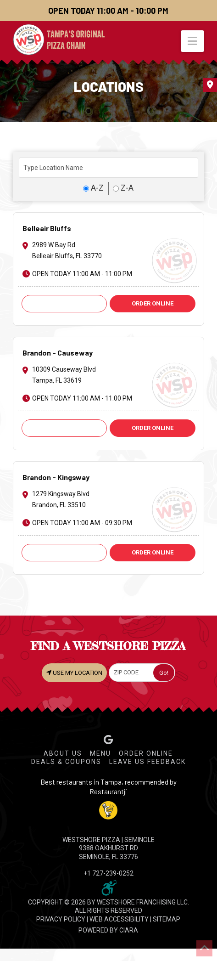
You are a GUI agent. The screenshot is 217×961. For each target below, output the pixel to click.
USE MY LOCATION (74, 672)
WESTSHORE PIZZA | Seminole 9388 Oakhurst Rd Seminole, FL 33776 (108, 848)
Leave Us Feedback (147, 761)
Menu (100, 753)
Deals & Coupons (66, 761)
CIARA (128, 930)
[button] (192, 41)
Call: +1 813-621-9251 (64, 427)
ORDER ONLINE (152, 303)
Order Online (146, 753)
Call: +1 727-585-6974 (64, 303)
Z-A (123, 187)
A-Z (93, 187)
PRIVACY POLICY (60, 919)
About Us (63, 753)
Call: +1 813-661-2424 (64, 552)
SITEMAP (166, 919)
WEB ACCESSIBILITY (119, 919)
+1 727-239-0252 (108, 873)
